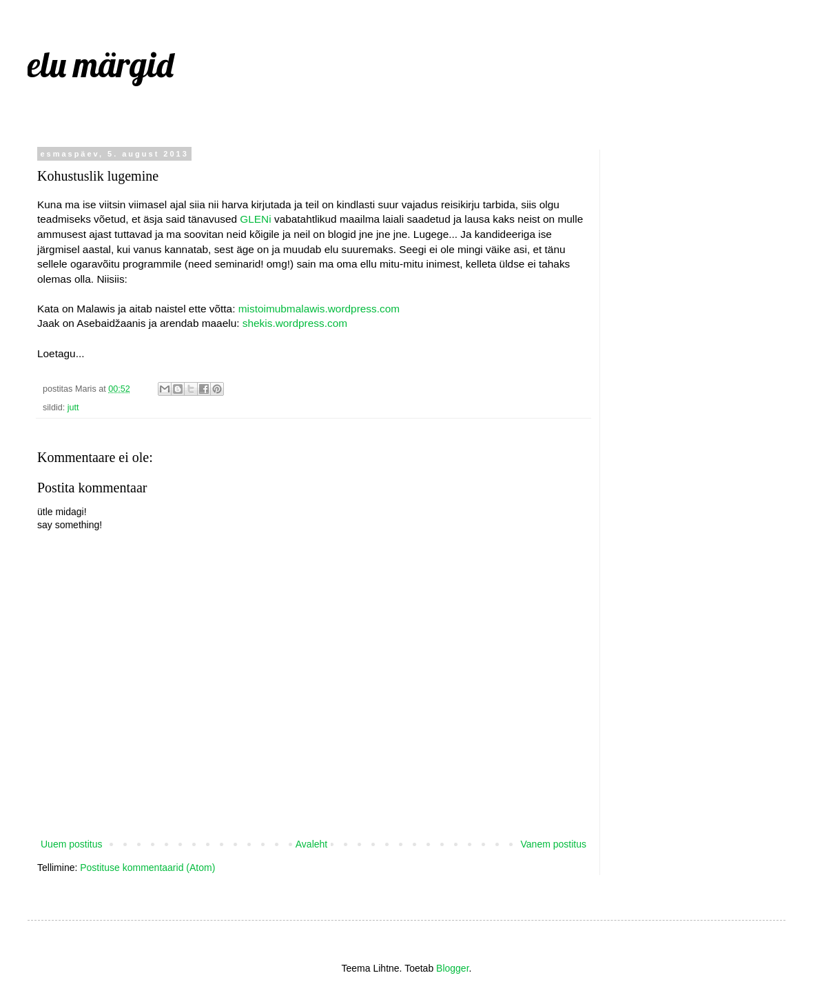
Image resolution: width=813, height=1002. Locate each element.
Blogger (452, 968)
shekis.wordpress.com (295, 323)
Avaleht (311, 844)
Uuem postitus (71, 844)
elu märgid (101, 64)
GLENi (255, 219)
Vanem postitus (553, 844)
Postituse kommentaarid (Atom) (147, 867)
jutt (73, 407)
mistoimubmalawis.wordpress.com (319, 308)
